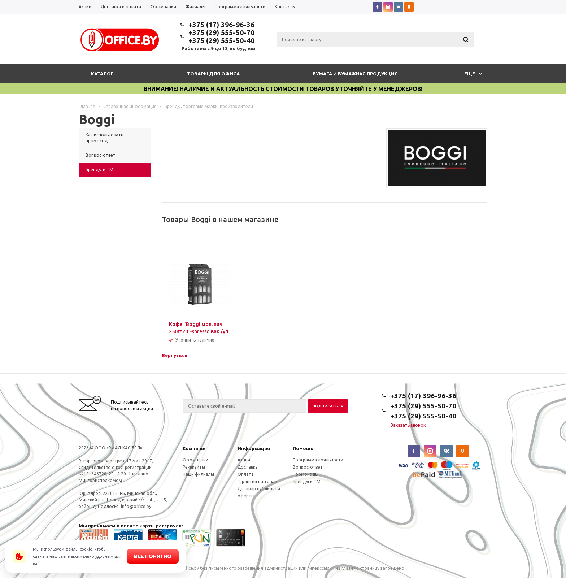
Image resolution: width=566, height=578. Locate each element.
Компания (195, 448)
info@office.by (136, 506)
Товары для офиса (213, 73)
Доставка (248, 467)
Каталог (102, 73)
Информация (254, 448)
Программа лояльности (318, 459)
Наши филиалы (198, 474)
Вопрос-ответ (308, 467)
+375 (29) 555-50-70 (221, 32)
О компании (195, 459)
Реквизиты (194, 467)
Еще (473, 73)
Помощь (303, 448)
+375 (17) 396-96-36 (221, 25)
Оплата (246, 474)
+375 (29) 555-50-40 (221, 40)
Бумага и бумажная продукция (355, 73)
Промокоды (305, 474)
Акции (244, 459)
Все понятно (152, 556)
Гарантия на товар (257, 481)
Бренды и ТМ (307, 481)
